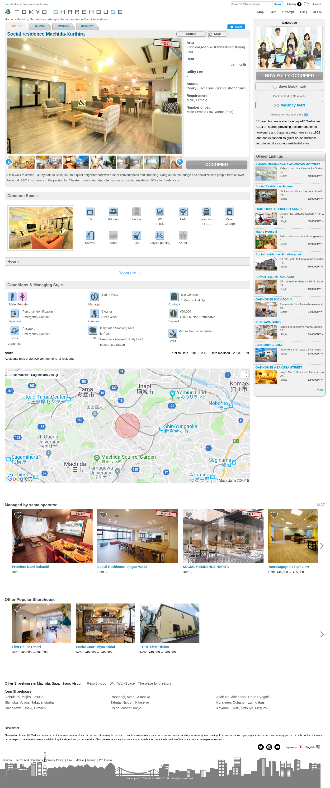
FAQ (303, 12)
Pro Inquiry (106, 759)
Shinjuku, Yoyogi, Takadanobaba (29, 702)
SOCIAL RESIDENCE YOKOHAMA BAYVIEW (287, 164)
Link (69, 759)
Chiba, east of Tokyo (126, 708)
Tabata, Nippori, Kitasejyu (130, 702)
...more (319, 390)
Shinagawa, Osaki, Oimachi (26, 708)
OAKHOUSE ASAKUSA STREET (278, 367)
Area (273, 12)
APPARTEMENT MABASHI (274, 277)
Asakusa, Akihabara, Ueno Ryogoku (243, 697)
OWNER (64, 26)
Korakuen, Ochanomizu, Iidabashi (241, 702)
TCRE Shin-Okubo (154, 647)
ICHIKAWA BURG (268, 322)
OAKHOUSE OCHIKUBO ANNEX (278, 209)
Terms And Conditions (29, 759)
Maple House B (266, 231)
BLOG (317, 12)
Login (317, 4)
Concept (288, 12)
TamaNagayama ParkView (288, 567)
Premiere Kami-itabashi (30, 567)
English (313, 747)
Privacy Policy (55, 759)
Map (260, 12)
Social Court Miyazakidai (95, 647)
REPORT (87, 26)
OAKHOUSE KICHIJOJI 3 (273, 299)
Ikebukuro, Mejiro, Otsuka (24, 697)
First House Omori (26, 647)
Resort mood (96, 683)
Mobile (79, 759)
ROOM (40, 26)
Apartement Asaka (269, 344)
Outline (191, 34)
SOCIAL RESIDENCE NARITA (206, 567)
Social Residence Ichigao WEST (122, 567)
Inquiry (91, 759)
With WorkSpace (122, 683)
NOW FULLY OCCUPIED (289, 75)
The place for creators (154, 683)
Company (6, 759)
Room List (127, 273)
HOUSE (16, 26)
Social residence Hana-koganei (278, 254)
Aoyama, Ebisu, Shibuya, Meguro (241, 708)
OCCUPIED (216, 164)
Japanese (294, 747)
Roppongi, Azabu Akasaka (130, 697)
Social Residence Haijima (274, 186)
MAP (217, 34)
